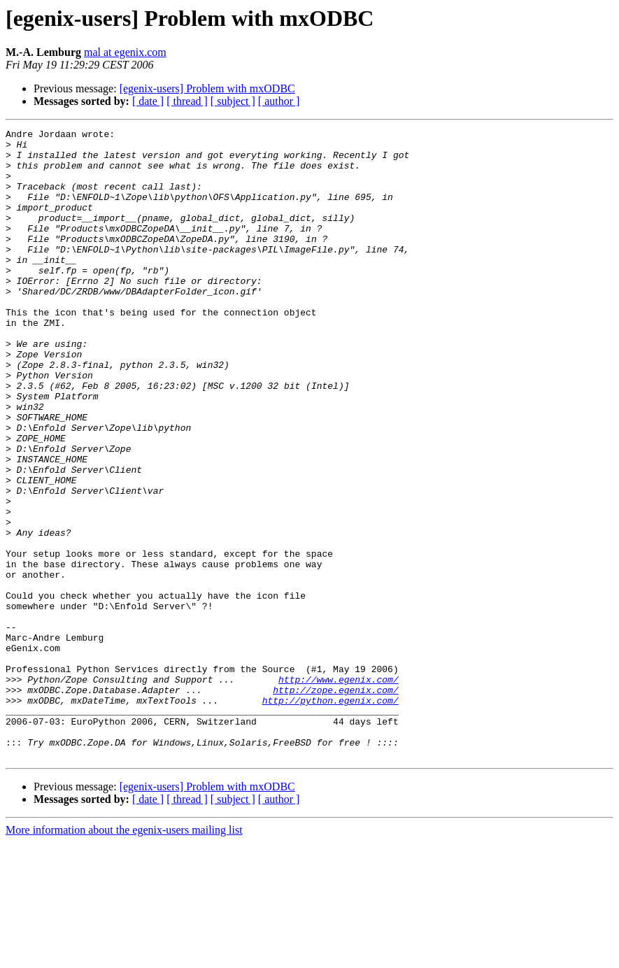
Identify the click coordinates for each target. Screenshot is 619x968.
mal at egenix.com (125, 52)
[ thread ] (187, 101)
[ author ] (279, 101)
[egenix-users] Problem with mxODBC (207, 88)
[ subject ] (233, 101)
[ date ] (148, 101)
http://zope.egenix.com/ (335, 803)
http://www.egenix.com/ (338, 790)
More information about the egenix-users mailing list (124, 956)
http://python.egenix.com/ (330, 815)
